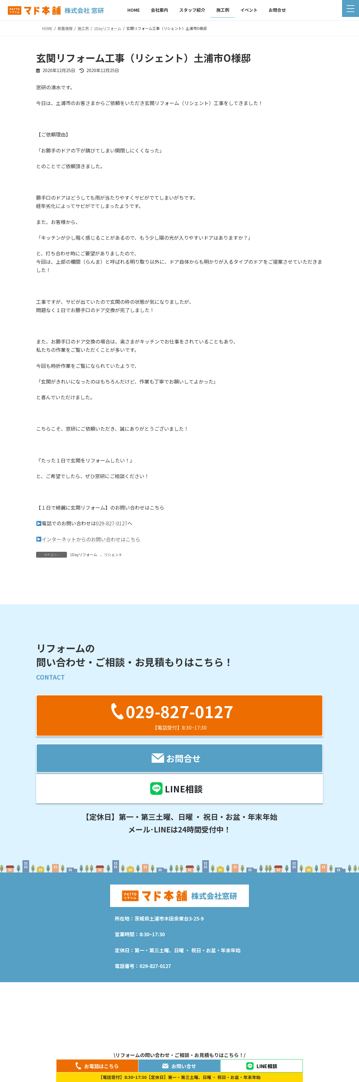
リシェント (113, 554)
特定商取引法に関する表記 (266, 1045)
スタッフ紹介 (125, 1045)
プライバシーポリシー (215, 1045)
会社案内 (95, 1045)
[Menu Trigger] (350, 8)
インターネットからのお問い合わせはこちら (88, 539)
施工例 (153, 1045)
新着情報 (69, 1045)
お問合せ (307, 1045)
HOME (47, 1043)
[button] (179, 771)
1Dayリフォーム (83, 554)
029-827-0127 (111, 523)
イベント (177, 1045)
